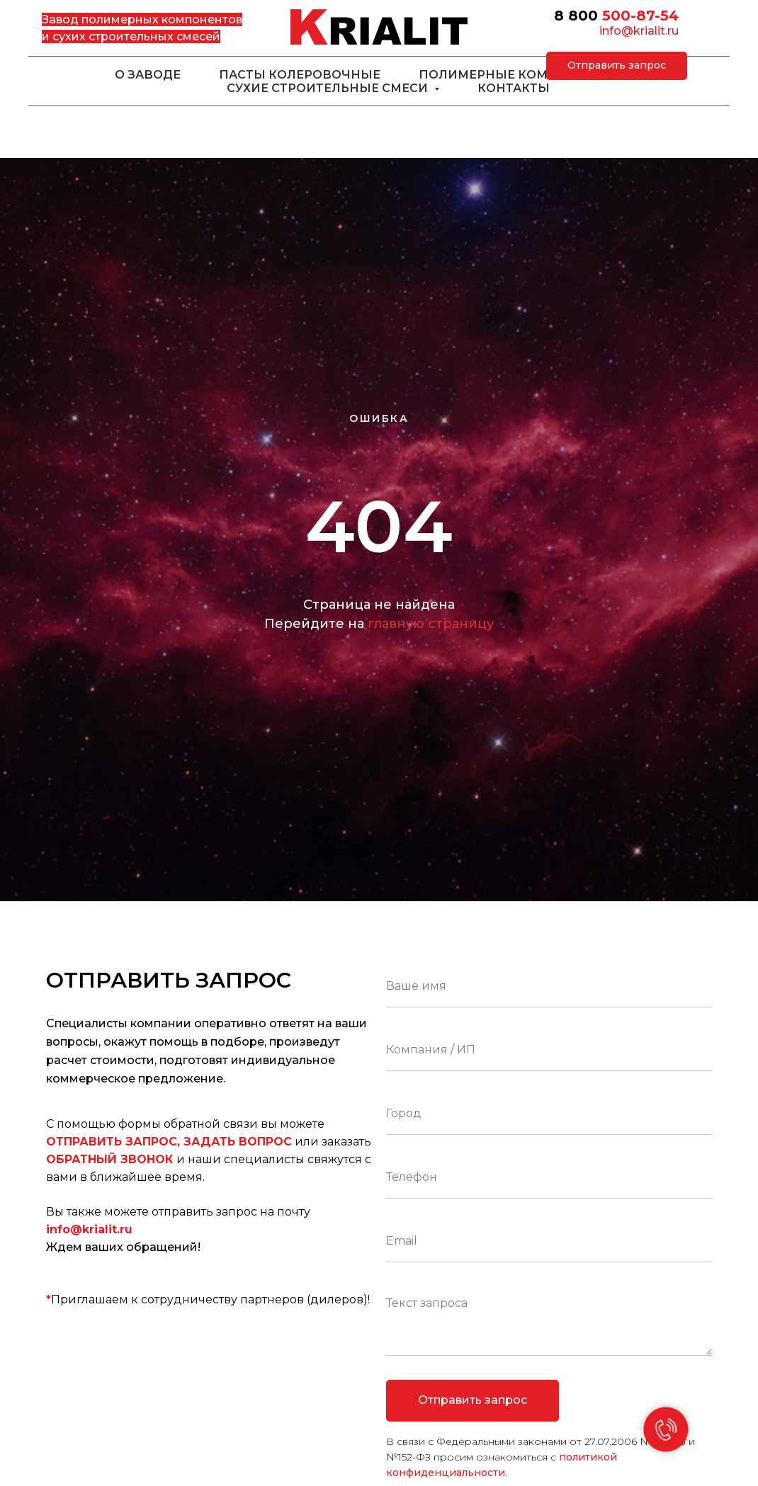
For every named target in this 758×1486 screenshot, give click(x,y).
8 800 (576, 15)
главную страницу (431, 623)
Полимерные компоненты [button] (518, 74)
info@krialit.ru (639, 31)
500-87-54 (640, 15)
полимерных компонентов (161, 19)
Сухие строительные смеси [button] (329, 88)
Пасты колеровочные (299, 74)
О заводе (148, 74)
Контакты (513, 88)
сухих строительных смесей (136, 36)
